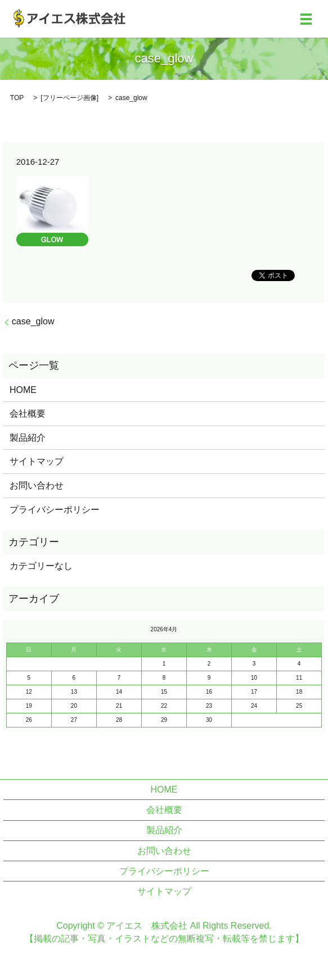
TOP (17, 98)
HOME (23, 390)
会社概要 (28, 413)
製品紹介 (28, 437)
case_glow (33, 321)
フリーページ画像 (70, 98)
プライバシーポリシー (55, 509)
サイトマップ (37, 461)
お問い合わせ (37, 485)
